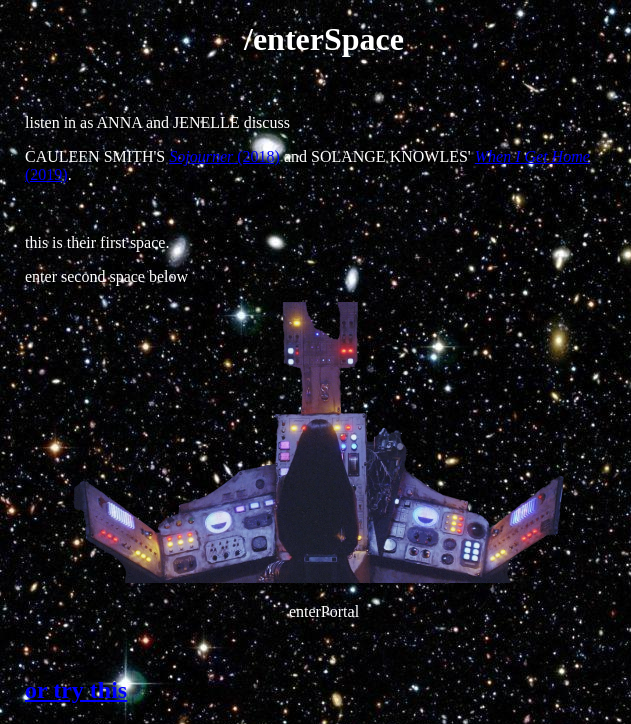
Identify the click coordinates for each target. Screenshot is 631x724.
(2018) (224, 156)
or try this (76, 690)
